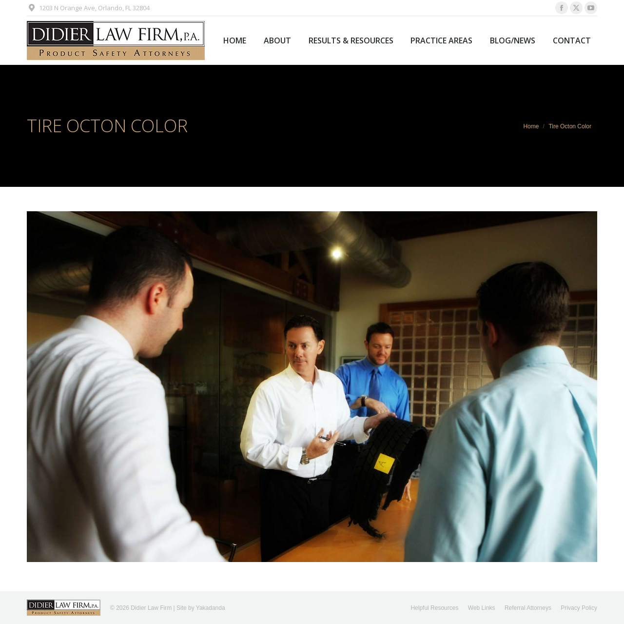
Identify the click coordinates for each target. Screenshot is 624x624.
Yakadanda (210, 607)
